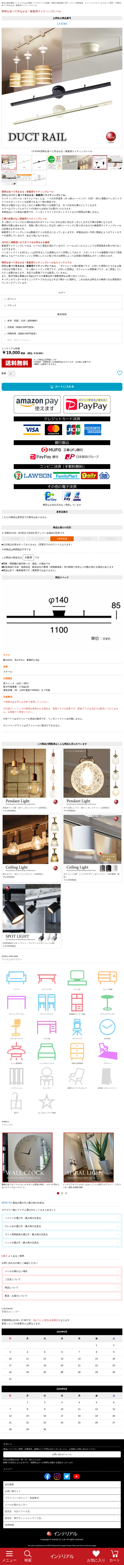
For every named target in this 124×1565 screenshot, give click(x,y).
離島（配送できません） (18, 340)
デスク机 (47, 1027)
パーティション (16, 1077)
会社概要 (9, 1484)
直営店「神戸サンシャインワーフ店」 (24, 1518)
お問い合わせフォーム (62, 1454)
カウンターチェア (16, 1027)
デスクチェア (77, 1027)
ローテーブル (47, 978)
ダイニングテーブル (16, 1003)
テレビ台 (77, 978)
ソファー (16, 978)
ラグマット (108, 1052)
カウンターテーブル (108, 1003)
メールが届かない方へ (16, 1504)
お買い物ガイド (13, 1491)
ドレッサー (47, 1077)
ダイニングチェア (47, 1003)
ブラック (10, 305)
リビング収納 (108, 978)
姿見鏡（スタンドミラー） (108, 1077)
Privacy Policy (71, 1546)
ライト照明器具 (16, 1052)
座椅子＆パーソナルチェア (77, 1077)
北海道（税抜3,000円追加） (20, 327)
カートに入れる (64, 386)
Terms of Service (86, 1546)
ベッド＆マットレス (47, 1052)
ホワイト (10, 299)
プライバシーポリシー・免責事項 (22, 1498)
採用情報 (9, 1525)
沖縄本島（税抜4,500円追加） (21, 333)
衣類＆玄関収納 (77, 1052)
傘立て (16, 1102)
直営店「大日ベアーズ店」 (18, 1511)
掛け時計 (108, 1027)
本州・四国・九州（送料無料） (21, 320)
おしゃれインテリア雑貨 (47, 1102)
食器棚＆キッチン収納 (77, 1003)
